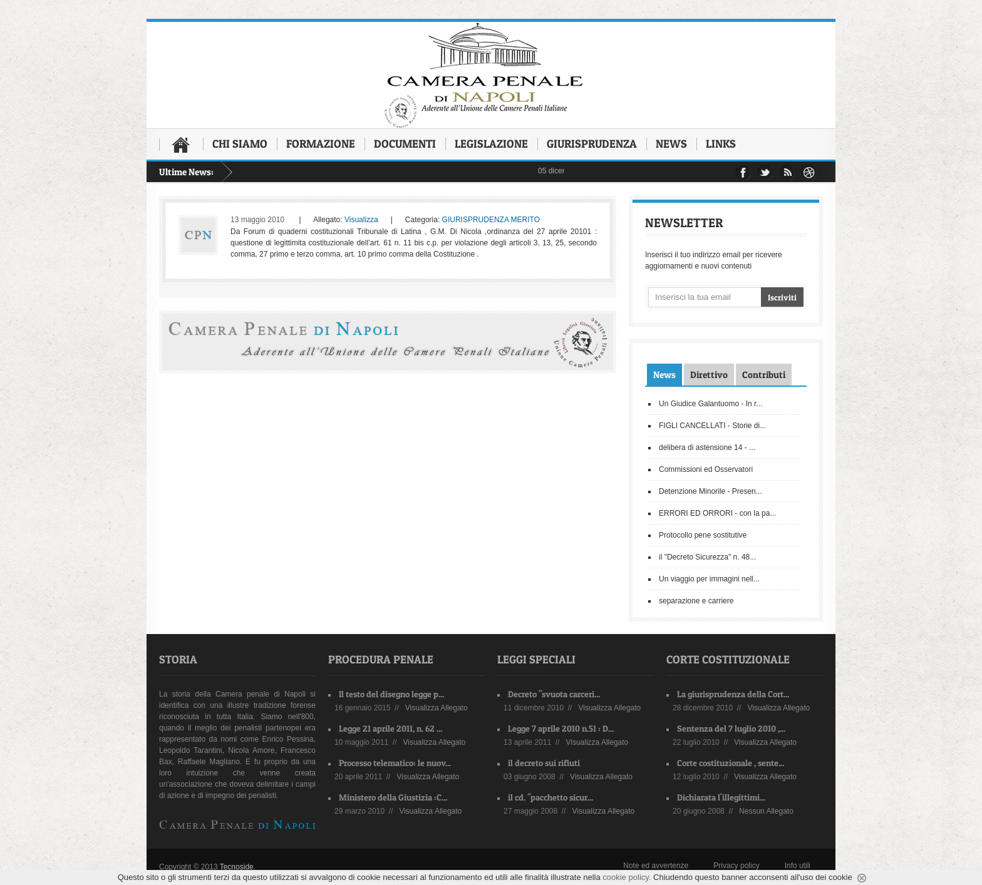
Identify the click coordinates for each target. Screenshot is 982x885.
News (671, 143)
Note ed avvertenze (655, 865)
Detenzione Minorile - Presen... (710, 491)
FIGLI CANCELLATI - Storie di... (712, 425)
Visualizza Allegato (436, 707)
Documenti (405, 143)
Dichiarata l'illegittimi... (721, 797)
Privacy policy (736, 865)
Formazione (320, 143)
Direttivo (709, 375)
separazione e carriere (696, 600)
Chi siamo (239, 143)
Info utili (797, 865)
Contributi (763, 375)
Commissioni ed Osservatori (706, 469)
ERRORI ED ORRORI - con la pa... (717, 513)
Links (721, 143)
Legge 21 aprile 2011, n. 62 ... (390, 728)
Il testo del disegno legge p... (391, 693)
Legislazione (491, 143)
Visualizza (361, 219)
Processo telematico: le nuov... (395, 762)
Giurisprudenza (592, 143)
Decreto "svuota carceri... (554, 693)
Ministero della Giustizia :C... (393, 797)
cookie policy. (626, 877)
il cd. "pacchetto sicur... (550, 797)
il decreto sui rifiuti (544, 762)
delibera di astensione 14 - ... (707, 447)
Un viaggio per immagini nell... (709, 579)
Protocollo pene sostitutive (703, 535)
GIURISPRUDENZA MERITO (491, 219)
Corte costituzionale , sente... (730, 762)
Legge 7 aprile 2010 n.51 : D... (561, 728)
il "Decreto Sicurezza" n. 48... (707, 557)
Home (181, 144)
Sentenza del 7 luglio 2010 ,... (731, 728)
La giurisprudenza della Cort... (733, 693)
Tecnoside (237, 866)
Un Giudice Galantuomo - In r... (710, 403)
